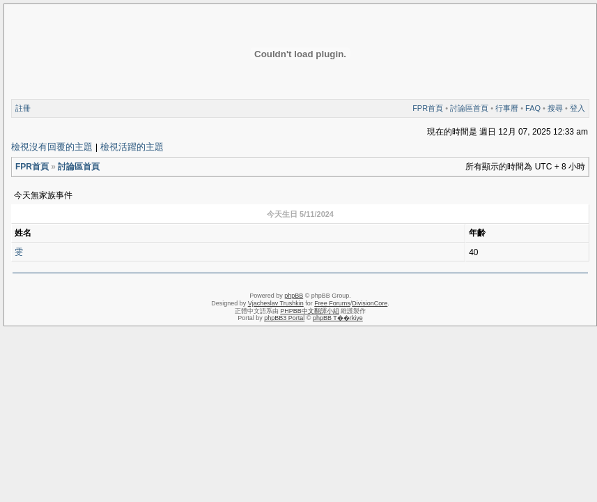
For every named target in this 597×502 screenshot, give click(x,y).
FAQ (533, 108)
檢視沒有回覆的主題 (52, 147)
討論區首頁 (469, 108)
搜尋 (555, 108)
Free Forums (332, 303)
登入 (577, 108)
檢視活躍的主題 (132, 147)
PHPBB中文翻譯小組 (309, 310)
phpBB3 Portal (284, 317)
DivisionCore (369, 303)
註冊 (23, 108)
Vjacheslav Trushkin (276, 303)
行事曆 (506, 108)
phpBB (293, 295)
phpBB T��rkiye (338, 317)
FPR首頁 (427, 108)
